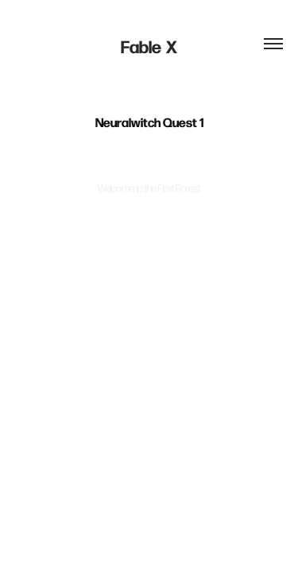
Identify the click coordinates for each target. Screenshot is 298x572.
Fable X (149, 46)
